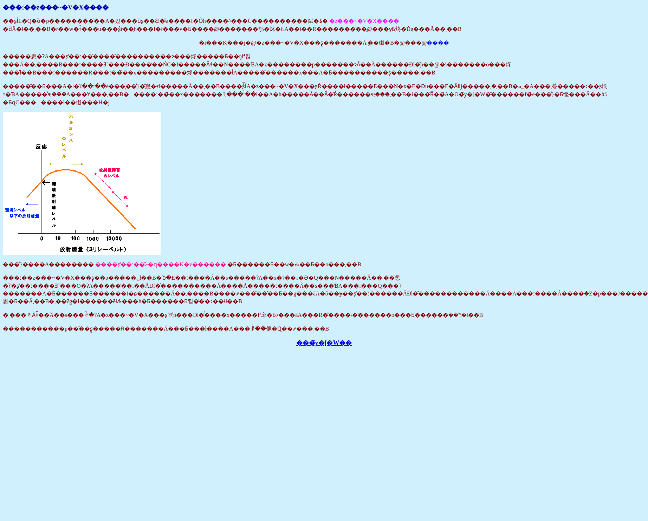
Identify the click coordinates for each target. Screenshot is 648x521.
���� (438, 43)
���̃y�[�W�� (324, 342)
